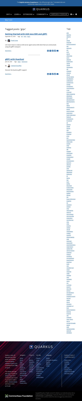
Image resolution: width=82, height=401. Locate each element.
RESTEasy (66, 367)
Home (21, 358)
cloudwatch (70, 79)
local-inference (71, 199)
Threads (31, 364)
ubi (67, 315)
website (69, 331)
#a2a (25, 36)
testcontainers (71, 310)
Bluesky (31, 360)
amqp (68, 40)
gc (67, 123)
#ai (22, 36)
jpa (67, 180)
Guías (37, 360)
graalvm (69, 132)
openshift (69, 243)
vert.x (68, 321)
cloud (68, 75)
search (69, 287)
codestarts (70, 81)
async (68, 54)
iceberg (69, 147)
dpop (68, 105)
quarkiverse (70, 260)
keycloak (69, 186)
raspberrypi (70, 268)
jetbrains (69, 174)
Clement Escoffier (16, 66)
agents (69, 37)
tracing (69, 314)
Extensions (28, 14)
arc (67, 50)
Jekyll (9, 373)
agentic (69, 35)
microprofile (70, 216)
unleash (69, 317)
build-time (70, 61)
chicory (69, 73)
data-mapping (71, 94)
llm (67, 197)
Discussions (39, 369)
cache (68, 63)
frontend (69, 121)
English (48, 358)
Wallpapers (22, 381)
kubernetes (70, 187)
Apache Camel (68, 369)
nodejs (69, 233)
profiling (69, 256)
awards (69, 60)
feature (69, 117)
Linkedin (31, 367)
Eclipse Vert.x (67, 360)
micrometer (70, 214)
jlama (68, 178)
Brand (21, 379)
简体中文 (48, 364)
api (67, 46)
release (69, 275)
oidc (68, 239)
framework (70, 119)
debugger (69, 98)
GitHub (31, 371)
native (68, 228)
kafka (68, 184)
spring (68, 298)
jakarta (69, 165)
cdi (67, 69)
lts (67, 203)
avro (68, 58)
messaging (70, 210)
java (68, 168)
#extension (24, 61)
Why (9, 14)
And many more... (68, 373)
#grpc (28, 36)
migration (69, 218)
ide (67, 149)
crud (68, 90)
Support (38, 358)
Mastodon (31, 362)
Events (21, 366)
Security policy (23, 375)
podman (69, 252)
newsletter (70, 231)
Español (48, 362)
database (69, 96)
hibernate (69, 142)
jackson (69, 163)
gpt (68, 130)
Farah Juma (14, 40)
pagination (70, 247)
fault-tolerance (71, 115)
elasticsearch (70, 107)
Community (42, 14)
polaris (69, 254)
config (68, 84)
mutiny (69, 226)
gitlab (68, 126)
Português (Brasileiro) (51, 360)
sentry (68, 291)
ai (67, 39)
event (68, 109)
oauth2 (69, 235)
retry (68, 281)
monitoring (70, 220)
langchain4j (70, 191)
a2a (68, 33)
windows (69, 333)
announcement (71, 44)
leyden (68, 193)
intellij (68, 159)
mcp (68, 208)
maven (69, 207)
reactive (69, 272)
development (70, 100)
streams (69, 304)
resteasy (69, 279)
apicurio (69, 48)
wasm (68, 325)
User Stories (23, 371)
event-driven (70, 111)
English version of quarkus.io (29, 2)
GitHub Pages (8, 375)
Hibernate (66, 364)
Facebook (31, 366)
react (68, 270)
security (69, 289)
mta (68, 222)
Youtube (31, 369)
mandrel (69, 205)
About (21, 360)
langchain (69, 189)
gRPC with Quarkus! (14, 59)
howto (68, 144)
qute (68, 264)
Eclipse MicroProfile (69, 371)
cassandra (70, 67)
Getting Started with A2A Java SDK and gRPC (26, 34)
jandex (68, 166)
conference (70, 82)
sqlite (68, 300)
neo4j (68, 229)
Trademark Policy (39, 395)
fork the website (13, 382)
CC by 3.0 (7, 367)
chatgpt (69, 71)
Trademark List (49, 395)
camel (68, 65)
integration (70, 157)
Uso (21, 377)
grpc (68, 136)
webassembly (71, 329)
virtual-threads (71, 323)
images (69, 151)
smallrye (69, 294)
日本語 (47, 366)
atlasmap (69, 56)
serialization (70, 293)
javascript (69, 170)
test (68, 308)
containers (70, 86)
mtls (68, 224)
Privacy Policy (23, 383)
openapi (69, 241)
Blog (6, 20)
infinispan (69, 153)
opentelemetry (71, 245)
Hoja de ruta (23, 373)
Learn (17, 14)
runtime (69, 285)
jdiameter (69, 172)
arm (68, 52)
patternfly (69, 249)
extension (69, 113)
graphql (69, 134)
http (68, 145)
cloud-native (70, 77)
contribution (70, 88)
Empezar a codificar (59, 14)
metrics (69, 212)
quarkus (69, 262)
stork (68, 302)
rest (68, 277)
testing (69, 312)
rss (67, 283)
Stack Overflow (40, 367)
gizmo (68, 128)
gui (67, 138)
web (68, 327)
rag (68, 266)
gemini (69, 124)
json (68, 182)
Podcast (22, 364)
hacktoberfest (71, 140)
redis (68, 273)
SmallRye (66, 362)
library (68, 195)
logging (69, 201)
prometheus (70, 258)
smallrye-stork (71, 296)
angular (69, 42)
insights (69, 155)
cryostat (69, 92)
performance (70, 251)
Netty (65, 366)
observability (70, 237)
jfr (67, 176)
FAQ (37, 362)
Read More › (8, 50)
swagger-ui (70, 306)
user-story (70, 319)
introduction (70, 161)
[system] (76, 14)
